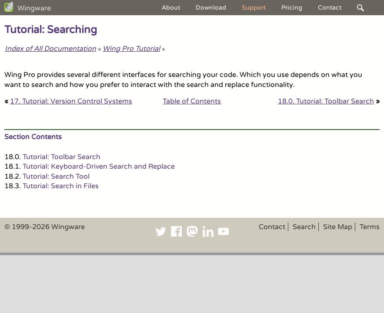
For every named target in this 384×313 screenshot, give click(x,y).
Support (254, 7)
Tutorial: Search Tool (56, 176)
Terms (370, 227)
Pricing (291, 7)
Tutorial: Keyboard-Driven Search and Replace (99, 166)
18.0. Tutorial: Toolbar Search (326, 101)
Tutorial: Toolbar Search (61, 157)
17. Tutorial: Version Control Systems (71, 101)
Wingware (34, 8)
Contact (329, 7)
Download (211, 7)
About (171, 7)
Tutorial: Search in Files (61, 186)
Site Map (337, 227)
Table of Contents (192, 101)
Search (304, 227)
